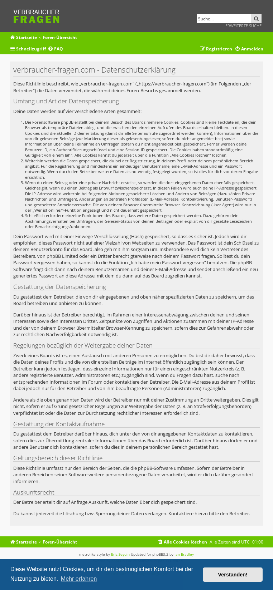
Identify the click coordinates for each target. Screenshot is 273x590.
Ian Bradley (184, 554)
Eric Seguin (120, 554)
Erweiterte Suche (243, 25)
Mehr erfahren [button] (79, 579)
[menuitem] (55, 49)
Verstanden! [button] (233, 574)
